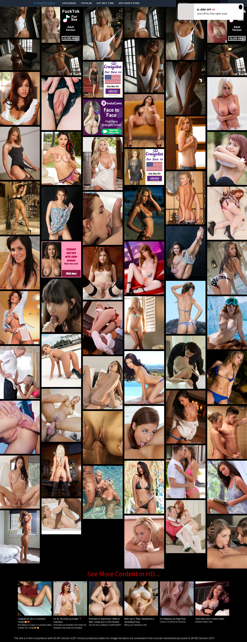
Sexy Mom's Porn (129, 3)
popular (86, 3)
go (224, 3)
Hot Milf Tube (105, 3)
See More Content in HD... (123, 573)
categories (69, 3)
